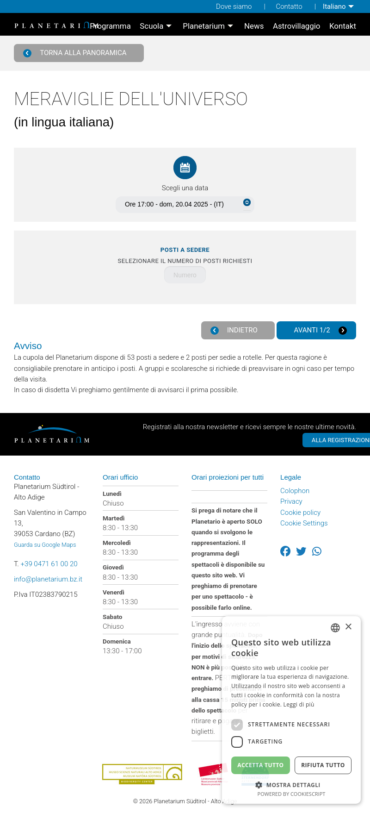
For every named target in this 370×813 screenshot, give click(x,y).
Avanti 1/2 (320, 330)
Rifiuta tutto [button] (323, 765)
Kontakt (342, 26)
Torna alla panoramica (76, 53)
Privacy (291, 501)
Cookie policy (300, 511)
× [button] (348, 627)
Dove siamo (234, 6)
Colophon (294, 490)
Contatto (289, 6)
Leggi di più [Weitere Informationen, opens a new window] (299, 704)
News (254, 26)
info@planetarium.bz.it (48, 579)
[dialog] (291, 710)
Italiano (334, 6)
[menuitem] (339, 6)
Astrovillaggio (297, 26)
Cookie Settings (304, 522)
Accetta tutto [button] (260, 765)
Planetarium (204, 26)
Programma (110, 26)
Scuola (151, 26)
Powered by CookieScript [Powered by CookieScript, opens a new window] (292, 793)
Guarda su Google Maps (45, 544)
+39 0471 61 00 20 (49, 563)
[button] (291, 784)
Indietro (234, 330)
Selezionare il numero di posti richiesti (185, 255)
